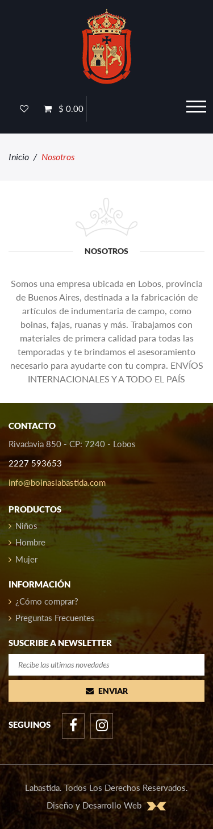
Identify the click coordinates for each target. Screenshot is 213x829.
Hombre (27, 542)
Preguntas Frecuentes (52, 618)
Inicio (19, 156)
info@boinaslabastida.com (57, 482)
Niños (23, 525)
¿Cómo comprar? (43, 601)
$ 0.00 (63, 108)
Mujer (23, 559)
